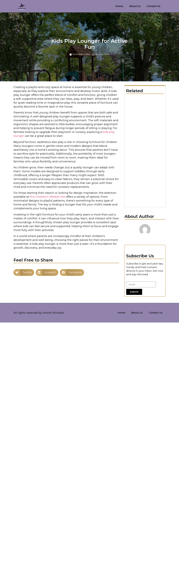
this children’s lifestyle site (47, 196)
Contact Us (153, 6)
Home (119, 6)
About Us (135, 6)
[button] (23, 272)
